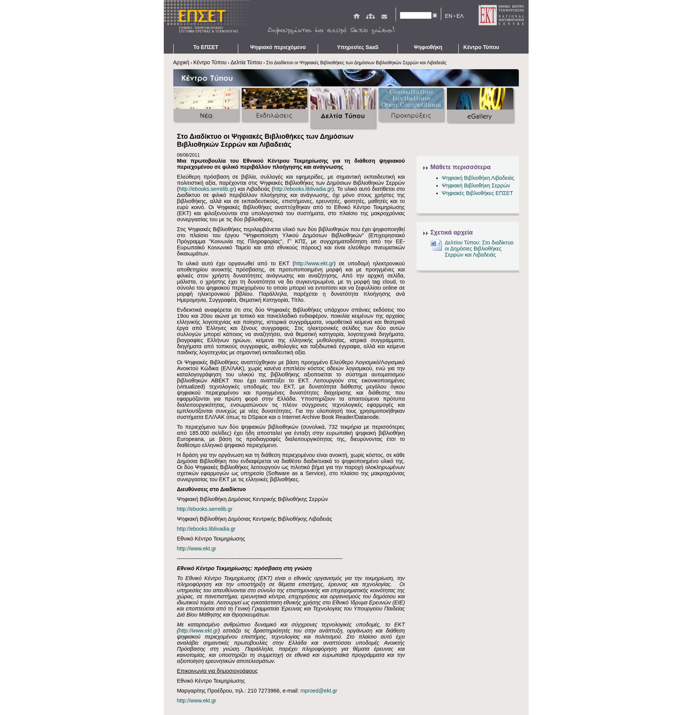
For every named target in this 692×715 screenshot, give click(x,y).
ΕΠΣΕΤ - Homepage (209, 22)
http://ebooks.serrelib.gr (206, 189)
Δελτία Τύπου (246, 62)
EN (448, 16)
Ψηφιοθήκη (428, 47)
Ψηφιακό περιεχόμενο (278, 47)
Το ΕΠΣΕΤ (206, 47)
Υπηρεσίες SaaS (357, 47)
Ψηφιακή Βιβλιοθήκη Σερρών (476, 185)
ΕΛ (460, 16)
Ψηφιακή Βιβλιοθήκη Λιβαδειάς (478, 178)
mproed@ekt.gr (319, 691)
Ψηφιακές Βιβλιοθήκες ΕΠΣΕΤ (477, 193)
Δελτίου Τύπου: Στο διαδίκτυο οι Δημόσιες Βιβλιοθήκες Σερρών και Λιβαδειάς (479, 248)
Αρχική (181, 62)
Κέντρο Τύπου (481, 47)
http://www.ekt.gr (314, 263)
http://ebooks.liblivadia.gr (303, 189)
